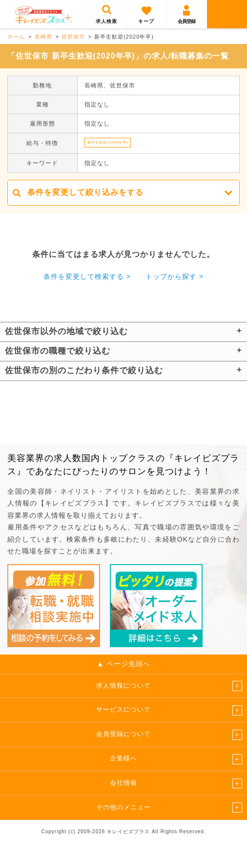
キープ (146, 21)
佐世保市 (73, 37)
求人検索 (106, 21)
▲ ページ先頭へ (123, 664)
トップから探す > (174, 276)
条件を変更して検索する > (87, 276)
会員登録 (186, 21)
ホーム (16, 37)
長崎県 (43, 37)
